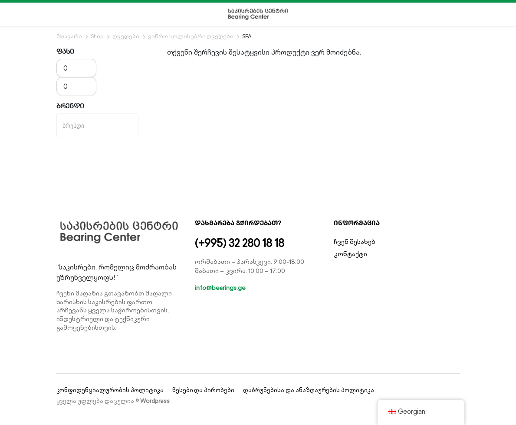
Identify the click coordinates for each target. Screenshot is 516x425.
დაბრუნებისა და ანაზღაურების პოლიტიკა (308, 390)
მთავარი (69, 36)
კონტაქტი (350, 254)
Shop (97, 36)
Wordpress (155, 401)
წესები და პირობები (203, 390)
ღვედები (125, 36)
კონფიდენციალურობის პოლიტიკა (110, 390)
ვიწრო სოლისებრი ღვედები (190, 36)
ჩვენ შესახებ (354, 241)
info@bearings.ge (220, 287)
